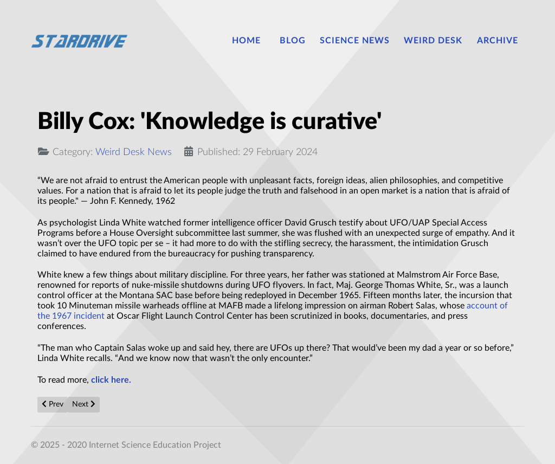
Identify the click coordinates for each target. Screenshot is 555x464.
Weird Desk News (133, 152)
